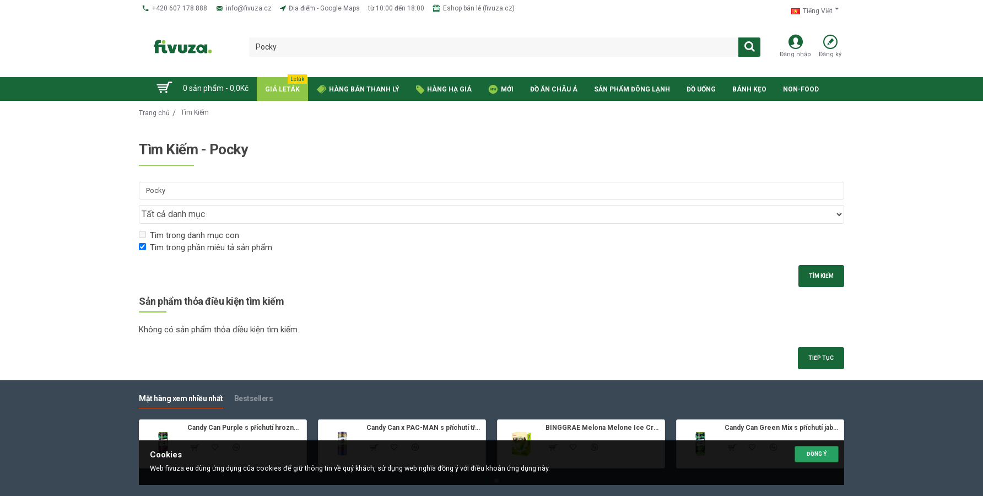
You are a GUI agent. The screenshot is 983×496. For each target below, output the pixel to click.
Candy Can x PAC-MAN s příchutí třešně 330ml (424, 409)
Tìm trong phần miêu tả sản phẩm (205, 226)
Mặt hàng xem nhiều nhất (181, 379)
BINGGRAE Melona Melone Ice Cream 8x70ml (603, 409)
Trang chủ (154, 113)
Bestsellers (253, 379)
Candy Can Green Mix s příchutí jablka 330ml (782, 409)
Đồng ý (816, 452)
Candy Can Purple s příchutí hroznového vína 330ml (245, 409)
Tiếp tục (818, 339)
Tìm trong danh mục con (189, 214)
